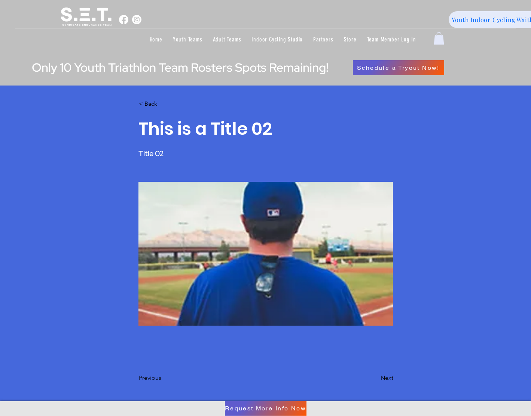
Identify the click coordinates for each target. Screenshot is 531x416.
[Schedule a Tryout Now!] (398, 67)
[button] (187, 39)
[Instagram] (136, 19)
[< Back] (163, 104)
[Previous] (163, 377)
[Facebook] (123, 19)
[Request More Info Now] (265, 408)
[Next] (374, 377)
